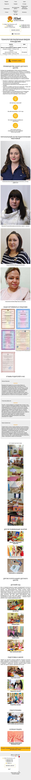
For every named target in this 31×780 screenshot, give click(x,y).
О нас (15, 1)
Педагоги (7, 4)
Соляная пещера (15, 773)
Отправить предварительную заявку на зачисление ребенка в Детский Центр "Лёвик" (15, 749)
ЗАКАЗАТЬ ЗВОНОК (10, 765)
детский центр (10, 70)
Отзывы (24, 4)
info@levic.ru (10, 25)
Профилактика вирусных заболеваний (24, 7)
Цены (24, 1)
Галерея (15, 4)
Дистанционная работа (15, 8)
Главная (6, 1)
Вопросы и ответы (15, 11)
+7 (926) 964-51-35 (25, 27)
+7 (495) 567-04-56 (25, 25)
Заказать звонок (15, 30)
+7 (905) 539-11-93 (25, 26)
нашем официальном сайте (15, 597)
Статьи (6, 12)
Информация (7, 8)
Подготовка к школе (15, 772)
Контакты (24, 12)
